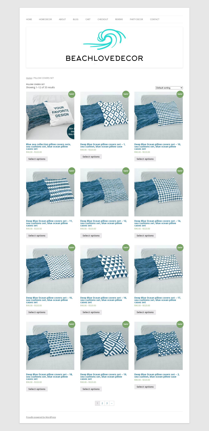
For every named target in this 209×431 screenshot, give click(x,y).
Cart (88, 19)
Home (29, 77)
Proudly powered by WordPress (41, 417)
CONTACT (154, 19)
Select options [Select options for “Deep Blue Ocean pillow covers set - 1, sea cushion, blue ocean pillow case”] (91, 156)
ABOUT (62, 19)
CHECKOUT (103, 19)
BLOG (75, 19)
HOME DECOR (45, 19)
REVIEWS (119, 19)
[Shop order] (169, 87)
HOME (29, 19)
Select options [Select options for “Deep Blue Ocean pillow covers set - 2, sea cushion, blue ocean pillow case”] (145, 386)
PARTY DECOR (136, 19)
